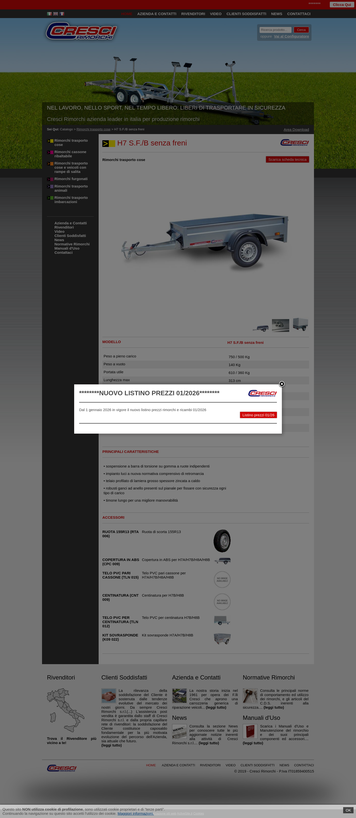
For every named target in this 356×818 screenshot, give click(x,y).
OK (348, 810)
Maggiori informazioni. (136, 813)
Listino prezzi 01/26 (258, 415)
